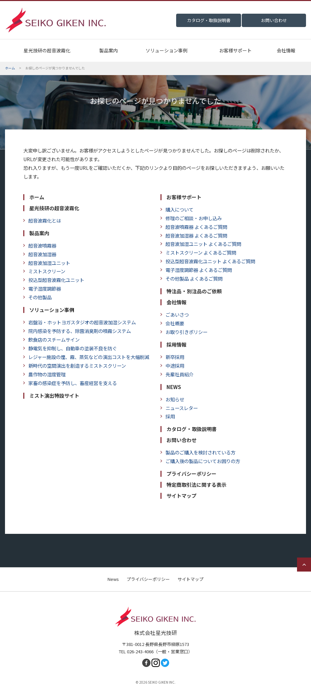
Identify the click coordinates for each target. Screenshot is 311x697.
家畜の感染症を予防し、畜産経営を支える (70, 382)
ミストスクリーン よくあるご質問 (198, 252)
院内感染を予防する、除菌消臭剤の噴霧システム (77, 330)
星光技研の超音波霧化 (47, 50)
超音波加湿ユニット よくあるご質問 (200, 243)
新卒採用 (172, 356)
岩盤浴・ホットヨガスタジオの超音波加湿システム (79, 322)
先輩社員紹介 (176, 374)
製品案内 (108, 50)
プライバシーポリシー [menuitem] (148, 579)
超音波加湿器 (39, 254)
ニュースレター (179, 407)
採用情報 (176, 345)
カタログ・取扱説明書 (191, 429)
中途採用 (172, 365)
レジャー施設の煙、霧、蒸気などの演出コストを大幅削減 (86, 356)
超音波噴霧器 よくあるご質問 (193, 226)
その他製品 (37, 297)
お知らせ (172, 399)
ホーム (36, 197)
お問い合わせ (181, 440)
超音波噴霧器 (39, 245)
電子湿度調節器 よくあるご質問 (196, 269)
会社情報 (286, 50)
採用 (167, 416)
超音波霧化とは (42, 220)
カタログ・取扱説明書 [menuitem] (208, 20)
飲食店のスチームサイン (51, 339)
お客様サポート (235, 50)
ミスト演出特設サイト (54, 396)
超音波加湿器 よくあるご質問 (193, 235)
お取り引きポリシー (183, 331)
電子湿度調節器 (42, 288)
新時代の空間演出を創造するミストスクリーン (74, 365)
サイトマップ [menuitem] (190, 579)
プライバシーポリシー (191, 474)
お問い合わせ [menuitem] (274, 20)
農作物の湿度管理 (44, 374)
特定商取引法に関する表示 (196, 485)
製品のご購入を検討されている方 (197, 452)
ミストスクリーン (44, 271)
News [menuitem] (113, 579)
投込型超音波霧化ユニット (53, 279)
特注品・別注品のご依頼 (194, 291)
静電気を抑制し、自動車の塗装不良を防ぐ (70, 348)
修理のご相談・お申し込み (191, 218)
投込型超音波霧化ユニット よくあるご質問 (210, 261)
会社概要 (172, 323)
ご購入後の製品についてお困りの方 (200, 460)
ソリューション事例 (166, 50)
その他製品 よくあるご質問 (193, 278)
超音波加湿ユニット (46, 262)
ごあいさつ (174, 314)
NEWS (173, 387)
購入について (176, 209)
